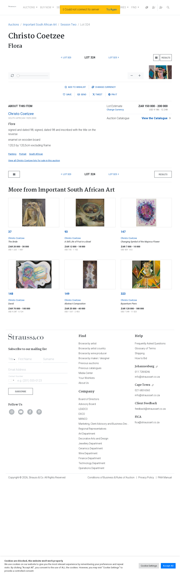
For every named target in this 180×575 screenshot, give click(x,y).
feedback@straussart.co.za (150, 501)
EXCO (82, 506)
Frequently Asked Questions (150, 435)
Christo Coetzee (21, 206)
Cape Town (142, 477)
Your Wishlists (87, 470)
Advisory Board (87, 496)
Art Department (87, 525)
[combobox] (12, 450)
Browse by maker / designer (94, 450)
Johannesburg (144, 459)
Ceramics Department (91, 540)
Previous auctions (89, 455)
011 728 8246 (142, 464)
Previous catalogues (90, 460)
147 (123, 324)
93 (66, 324)
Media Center (86, 465)
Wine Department (88, 545)
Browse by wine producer (93, 445)
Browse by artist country (92, 440)
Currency (104, 179)
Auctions (13, 24)
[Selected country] (11, 472)
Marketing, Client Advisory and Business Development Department (115, 516)
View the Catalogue (155, 210)
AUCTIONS (29, 7)
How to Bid (141, 450)
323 (123, 386)
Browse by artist (88, 435)
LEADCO (83, 501)
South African (36, 246)
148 (10, 386)
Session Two (68, 24)
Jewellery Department (90, 535)
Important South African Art (40, 24)
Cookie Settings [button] (149, 565)
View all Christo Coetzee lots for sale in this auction (34, 252)
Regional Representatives (92, 521)
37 (9, 324)
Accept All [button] (168, 565)
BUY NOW (45, 7)
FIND (134, 7)
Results (166, 57)
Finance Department (90, 550)
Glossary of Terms (145, 440)
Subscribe (20, 483)
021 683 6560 (142, 482)
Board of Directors (89, 491)
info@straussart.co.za (147, 469)
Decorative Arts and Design (93, 530)
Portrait (22, 246)
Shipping (139, 445)
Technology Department (92, 555)
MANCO (83, 511)
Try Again (111, 9)
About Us (84, 475)
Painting (12, 246)
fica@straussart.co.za (147, 514)
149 (67, 386)
